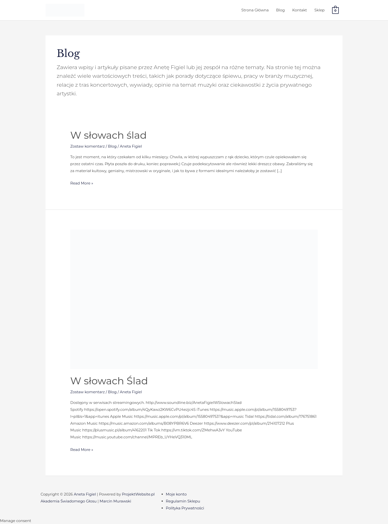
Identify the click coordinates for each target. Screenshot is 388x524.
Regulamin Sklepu (183, 501)
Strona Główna (255, 10)
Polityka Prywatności (185, 508)
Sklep (319, 10)
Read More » (81, 182)
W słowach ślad (108, 135)
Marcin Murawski (115, 501)
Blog (280, 10)
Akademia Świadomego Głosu (69, 501)
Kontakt (299, 10)
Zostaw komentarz (87, 146)
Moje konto (176, 494)
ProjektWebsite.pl (138, 494)
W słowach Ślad (109, 381)
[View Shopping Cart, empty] (335, 10)
